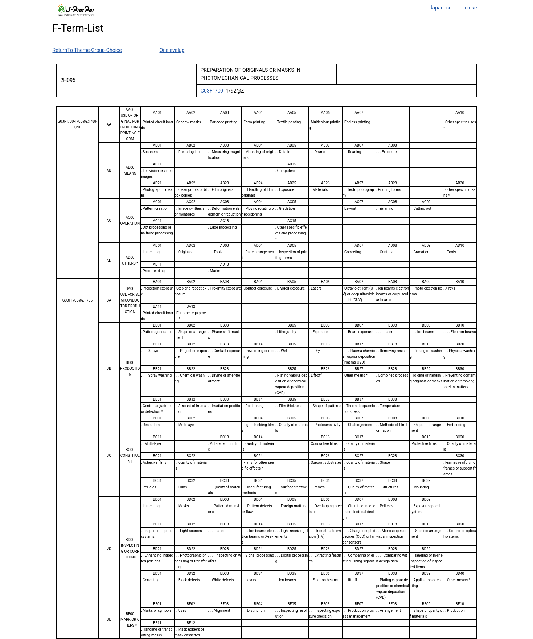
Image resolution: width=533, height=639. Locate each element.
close (471, 8)
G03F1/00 (212, 91)
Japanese (441, 8)
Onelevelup (172, 50)
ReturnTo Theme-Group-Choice (87, 50)
